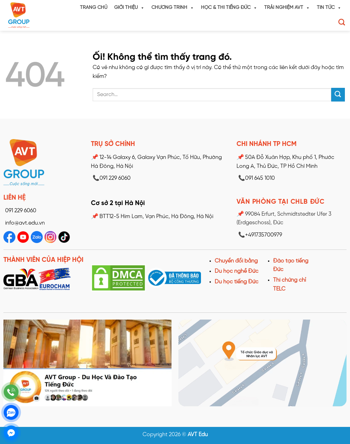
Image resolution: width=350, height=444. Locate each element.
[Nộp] (338, 94)
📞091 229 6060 (111, 178)
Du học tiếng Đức (236, 282)
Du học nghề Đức (236, 271)
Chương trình (172, 8)
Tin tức (329, 8)
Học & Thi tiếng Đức (229, 8)
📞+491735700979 (259, 235)
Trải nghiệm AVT (287, 8)
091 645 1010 (256, 178)
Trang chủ (93, 7)
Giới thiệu (129, 8)
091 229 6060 (20, 211)
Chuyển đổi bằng (236, 261)
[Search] (341, 22)
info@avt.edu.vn (25, 223)
